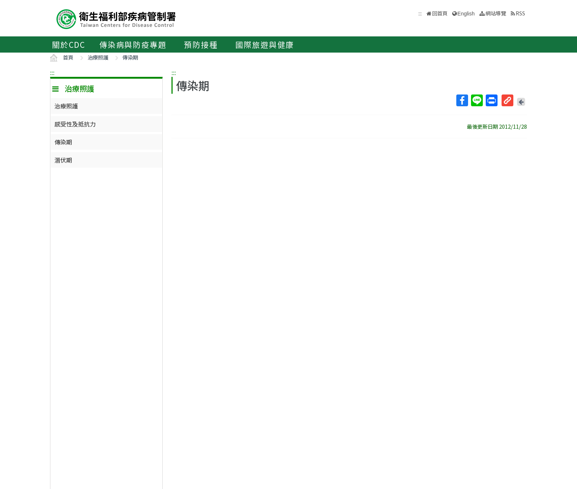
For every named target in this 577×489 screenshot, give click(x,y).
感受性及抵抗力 (75, 123)
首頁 (68, 57)
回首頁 (439, 13)
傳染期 (130, 57)
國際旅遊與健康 (265, 44)
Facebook (462, 100)
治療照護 (98, 57)
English (466, 14)
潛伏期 (63, 160)
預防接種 (200, 44)
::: (52, 72)
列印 (491, 100)
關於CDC (68, 44)
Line (476, 100)
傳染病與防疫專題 (132, 44)
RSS (520, 13)
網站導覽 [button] (495, 13)
